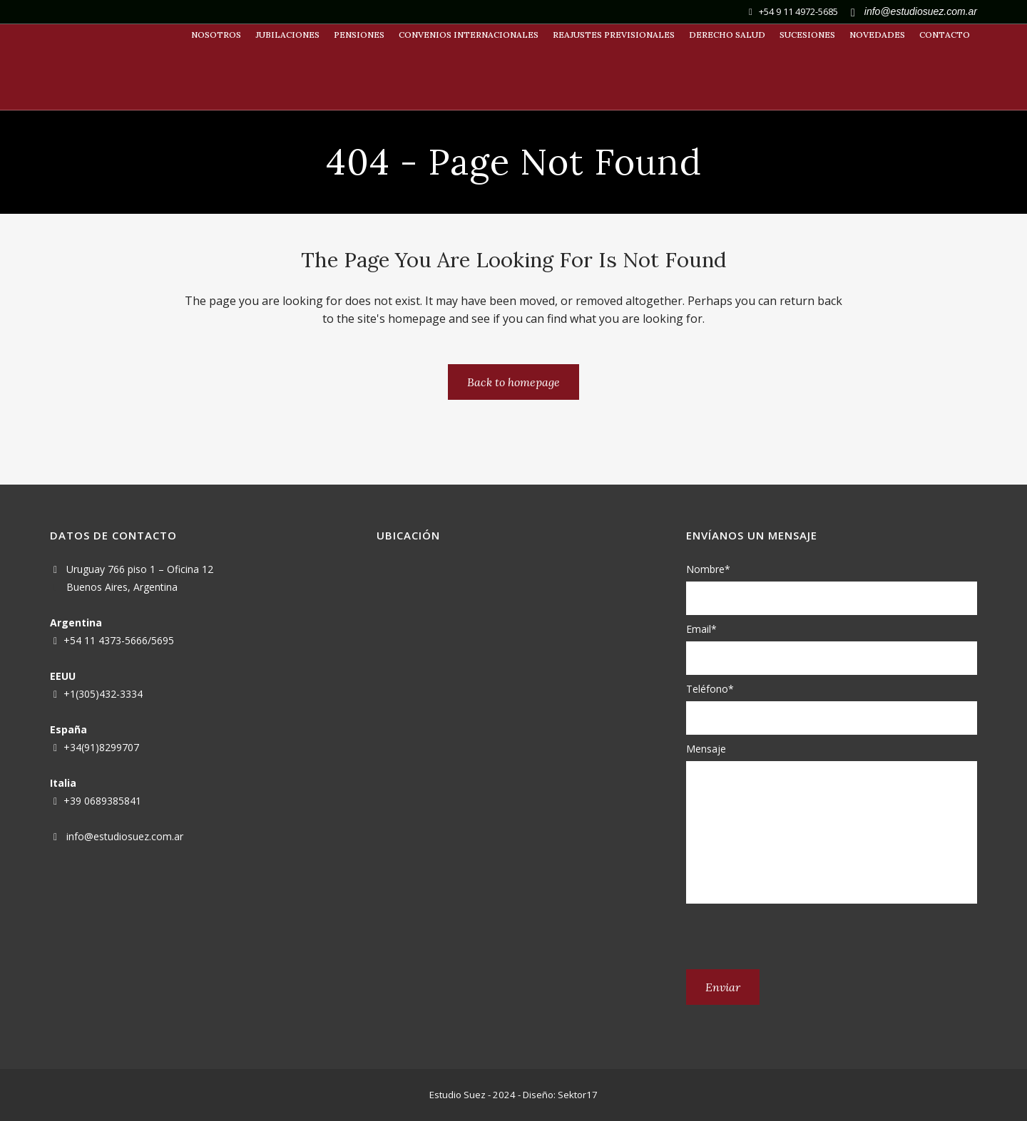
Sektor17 (578, 1094)
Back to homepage (513, 382)
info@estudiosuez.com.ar (124, 836)
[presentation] (794, 936)
